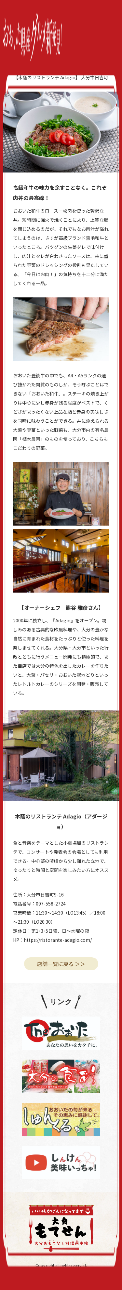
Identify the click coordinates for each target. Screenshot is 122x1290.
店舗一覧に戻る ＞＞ (61, 964)
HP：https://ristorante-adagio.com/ (52, 940)
